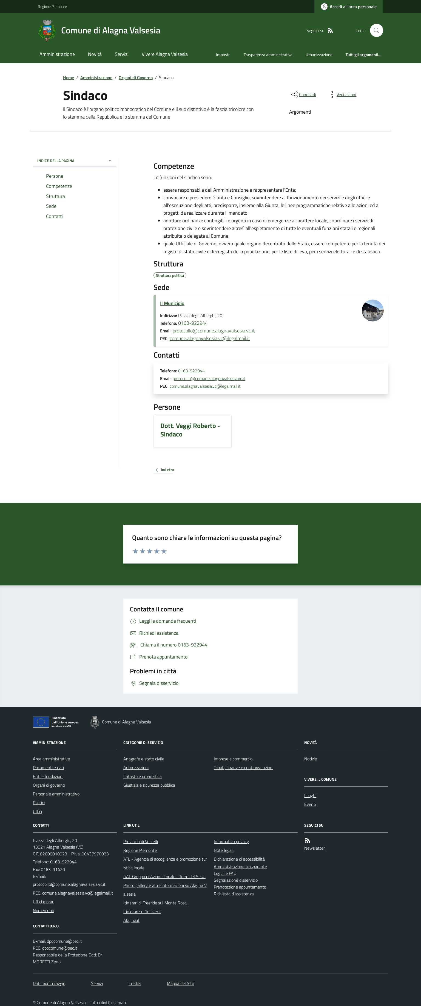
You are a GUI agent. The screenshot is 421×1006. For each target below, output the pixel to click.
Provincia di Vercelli (140, 841)
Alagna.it (131, 920)
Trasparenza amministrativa (268, 54)
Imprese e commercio (233, 758)
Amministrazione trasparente (240, 866)
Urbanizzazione (319, 54)
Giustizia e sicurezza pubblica (149, 785)
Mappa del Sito (180, 983)
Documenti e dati (48, 767)
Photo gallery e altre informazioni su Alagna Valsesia (165, 889)
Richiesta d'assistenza (234, 893)
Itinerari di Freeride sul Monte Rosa (155, 902)
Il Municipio (172, 303)
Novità (95, 54)
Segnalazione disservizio (236, 880)
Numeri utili (43, 910)
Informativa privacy (231, 841)
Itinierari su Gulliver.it (142, 911)
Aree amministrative (51, 758)
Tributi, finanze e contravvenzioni (243, 767)
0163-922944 (193, 323)
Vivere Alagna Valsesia (165, 54)
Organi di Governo (136, 77)
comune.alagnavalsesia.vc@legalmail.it (210, 338)
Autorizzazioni (136, 767)
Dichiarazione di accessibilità (239, 859)
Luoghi (310, 795)
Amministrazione (57, 54)
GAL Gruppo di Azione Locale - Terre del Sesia (164, 876)
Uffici (37, 811)
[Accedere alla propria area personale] (348, 6)
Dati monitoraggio (49, 983)
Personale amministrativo (56, 794)
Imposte (223, 54)
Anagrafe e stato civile (143, 758)
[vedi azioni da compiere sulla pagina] (342, 94)
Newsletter (314, 848)
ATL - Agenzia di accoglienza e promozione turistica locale (165, 863)
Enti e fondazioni (48, 776)
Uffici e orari (43, 901)
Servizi (122, 54)
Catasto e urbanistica (142, 776)
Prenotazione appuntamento (240, 887)
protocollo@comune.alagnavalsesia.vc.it (214, 330)
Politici (39, 802)
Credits (135, 983)
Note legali (224, 850)
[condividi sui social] (303, 94)
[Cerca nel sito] (374, 30)
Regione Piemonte (52, 6)
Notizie (310, 758)
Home (68, 77)
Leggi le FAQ (225, 873)
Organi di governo (49, 785)
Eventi (310, 804)
